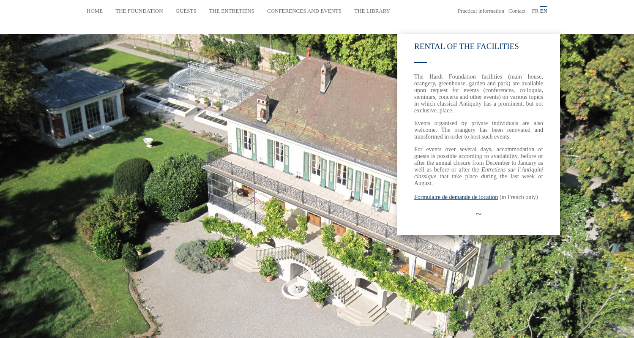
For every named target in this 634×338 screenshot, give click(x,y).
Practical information (481, 11)
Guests (186, 11)
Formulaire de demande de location (456, 197)
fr (535, 11)
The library (372, 11)
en (543, 11)
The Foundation (139, 11)
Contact (516, 11)
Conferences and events (304, 11)
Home (95, 11)
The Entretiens (231, 11)
